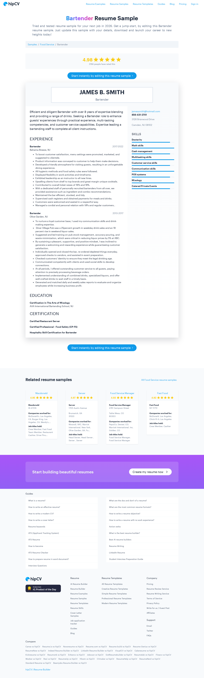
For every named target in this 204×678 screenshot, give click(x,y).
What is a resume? (36, 500)
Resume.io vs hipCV (51, 646)
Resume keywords (36, 526)
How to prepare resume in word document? (48, 559)
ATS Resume (34, 539)
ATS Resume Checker (38, 552)
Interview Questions (37, 565)
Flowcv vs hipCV (163, 655)
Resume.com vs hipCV (96, 646)
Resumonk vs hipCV (56, 655)
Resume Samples (119, 4)
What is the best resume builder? (124, 533)
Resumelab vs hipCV (144, 655)
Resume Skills (76, 608)
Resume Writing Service (158, 593)
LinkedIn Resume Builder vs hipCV (97, 650)
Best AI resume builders (120, 539)
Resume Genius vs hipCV (144, 646)
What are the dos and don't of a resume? (128, 500)
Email (149, 626)
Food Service (47, 44)
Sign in (194, 4)
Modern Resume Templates (114, 603)
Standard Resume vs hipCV (38, 663)
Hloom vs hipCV (87, 659)
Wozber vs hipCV (33, 659)
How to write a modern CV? (41, 513)
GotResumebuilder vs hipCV (119, 655)
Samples (32, 44)
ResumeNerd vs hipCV (149, 659)
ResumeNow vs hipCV (36, 650)
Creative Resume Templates (115, 589)
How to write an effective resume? (44, 507)
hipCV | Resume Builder (38, 669)
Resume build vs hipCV (120, 646)
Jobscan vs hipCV (95, 655)
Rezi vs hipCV (49, 659)
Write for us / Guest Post (158, 608)
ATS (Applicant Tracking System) (43, 533)
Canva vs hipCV (33, 646)
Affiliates (151, 613)
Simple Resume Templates (114, 593)
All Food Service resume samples (159, 379)
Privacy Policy (153, 603)
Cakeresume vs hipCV (145, 650)
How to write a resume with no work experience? (131, 520)
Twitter (150, 630)
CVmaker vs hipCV (105, 659)
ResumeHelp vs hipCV (126, 659)
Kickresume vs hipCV (35, 655)
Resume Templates (143, 4)
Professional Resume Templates (116, 598)
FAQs (149, 635)
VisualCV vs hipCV (123, 650)
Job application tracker (77, 622)
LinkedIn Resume (117, 552)
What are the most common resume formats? (130, 507)
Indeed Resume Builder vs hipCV (63, 650)
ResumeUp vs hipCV (68, 659)
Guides (161, 4)
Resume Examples (95, 4)
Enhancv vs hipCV (76, 655)
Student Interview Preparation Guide (126, 559)
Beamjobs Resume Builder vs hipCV (70, 663)
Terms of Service (154, 598)
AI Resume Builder (79, 584)
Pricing (182, 4)
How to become (35, 546)
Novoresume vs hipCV (73, 646)
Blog (172, 4)
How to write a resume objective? (124, 513)
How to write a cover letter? (41, 520)
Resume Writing (116, 546)
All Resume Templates (112, 584)
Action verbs (115, 526)
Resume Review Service (158, 589)
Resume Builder (77, 589)
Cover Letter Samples (76, 614)
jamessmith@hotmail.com (146, 111)
